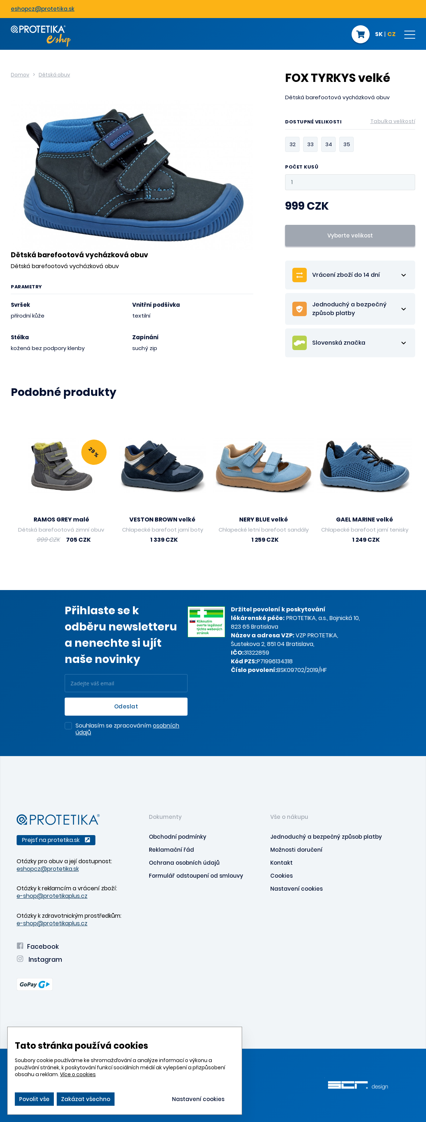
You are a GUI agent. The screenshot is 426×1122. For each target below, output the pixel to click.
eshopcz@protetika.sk (42, 9)
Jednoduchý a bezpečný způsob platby (326, 837)
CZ (391, 34)
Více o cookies (78, 1074)
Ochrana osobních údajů (184, 862)
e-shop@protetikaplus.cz (52, 896)
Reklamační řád (171, 849)
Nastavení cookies (296, 888)
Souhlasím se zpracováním (127, 729)
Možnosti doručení (296, 849)
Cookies (281, 875)
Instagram (39, 959)
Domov (20, 74)
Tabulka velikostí (393, 121)
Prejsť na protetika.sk (56, 840)
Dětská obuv (54, 74)
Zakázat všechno (85, 1099)
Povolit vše (34, 1099)
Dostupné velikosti (350, 123)
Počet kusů (301, 167)
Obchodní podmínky (177, 837)
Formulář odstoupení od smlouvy (196, 875)
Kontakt (281, 862)
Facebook (38, 946)
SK (379, 34)
